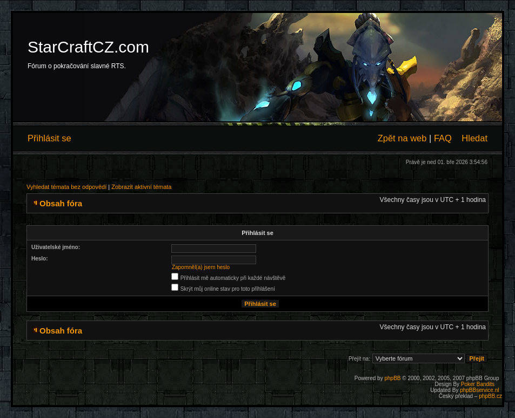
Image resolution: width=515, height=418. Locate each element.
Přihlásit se (49, 138)
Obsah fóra (60, 203)
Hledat (474, 138)
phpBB (392, 378)
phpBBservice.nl (479, 390)
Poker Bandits (477, 384)
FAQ (443, 138)
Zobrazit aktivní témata (141, 187)
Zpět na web (402, 138)
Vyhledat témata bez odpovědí (66, 187)
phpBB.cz (490, 396)
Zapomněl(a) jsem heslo (201, 267)
